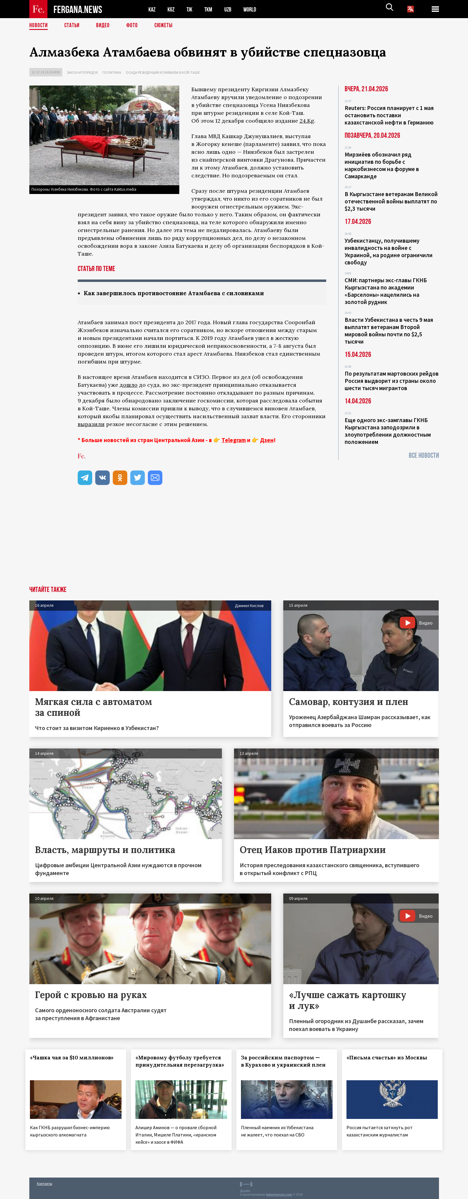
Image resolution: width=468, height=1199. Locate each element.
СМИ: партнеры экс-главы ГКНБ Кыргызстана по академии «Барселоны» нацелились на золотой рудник (386, 290)
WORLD (255, 9)
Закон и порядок (82, 72)
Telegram (234, 440)
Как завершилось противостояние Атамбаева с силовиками (179, 293)
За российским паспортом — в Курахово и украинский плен (284, 1065)
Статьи (73, 26)
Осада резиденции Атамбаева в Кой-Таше (163, 72)
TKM (211, 9)
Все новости (424, 455)
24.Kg (307, 120)
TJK (191, 9)
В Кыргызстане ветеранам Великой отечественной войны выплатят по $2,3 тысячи (391, 201)
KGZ (172, 9)
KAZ (152, 9)
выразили (91, 424)
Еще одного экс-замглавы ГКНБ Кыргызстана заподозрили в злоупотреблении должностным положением (388, 430)
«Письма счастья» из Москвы (390, 1058)
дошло (129, 385)
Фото (135, 26)
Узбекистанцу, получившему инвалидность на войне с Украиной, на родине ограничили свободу (389, 251)
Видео (105, 26)
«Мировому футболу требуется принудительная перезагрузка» (177, 1065)
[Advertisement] (234, 541)
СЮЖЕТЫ (167, 26)
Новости (39, 26)
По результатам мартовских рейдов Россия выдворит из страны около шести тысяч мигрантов (392, 381)
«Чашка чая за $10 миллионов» (76, 1058)
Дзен (267, 440)
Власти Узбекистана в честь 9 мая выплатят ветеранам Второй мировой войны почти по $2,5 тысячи (389, 330)
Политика (111, 72)
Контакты (44, 1181)
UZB (232, 9)
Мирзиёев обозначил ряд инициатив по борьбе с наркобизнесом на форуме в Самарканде (382, 165)
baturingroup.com (279, 1192)
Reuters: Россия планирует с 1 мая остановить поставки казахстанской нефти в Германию (389, 115)
